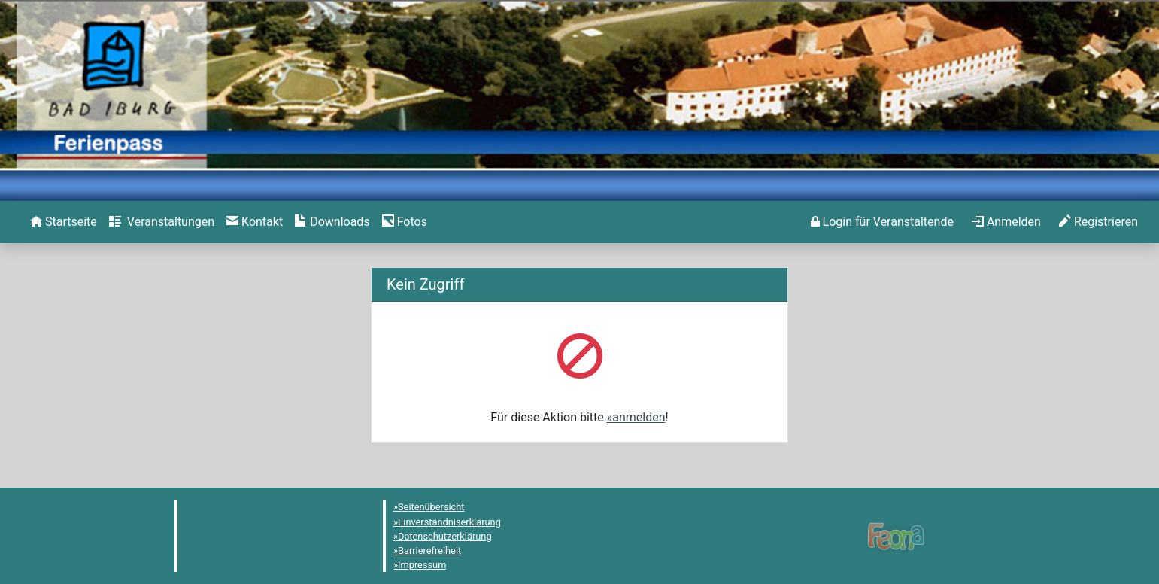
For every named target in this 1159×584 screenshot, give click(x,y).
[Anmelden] (882, 222)
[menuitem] (63, 222)
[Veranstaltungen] (161, 222)
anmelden (638, 417)
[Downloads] (332, 222)
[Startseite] (63, 222)
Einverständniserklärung (449, 522)
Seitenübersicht (431, 507)
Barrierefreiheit (429, 550)
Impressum (422, 564)
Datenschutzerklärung (445, 536)
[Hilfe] (404, 222)
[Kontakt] (254, 222)
